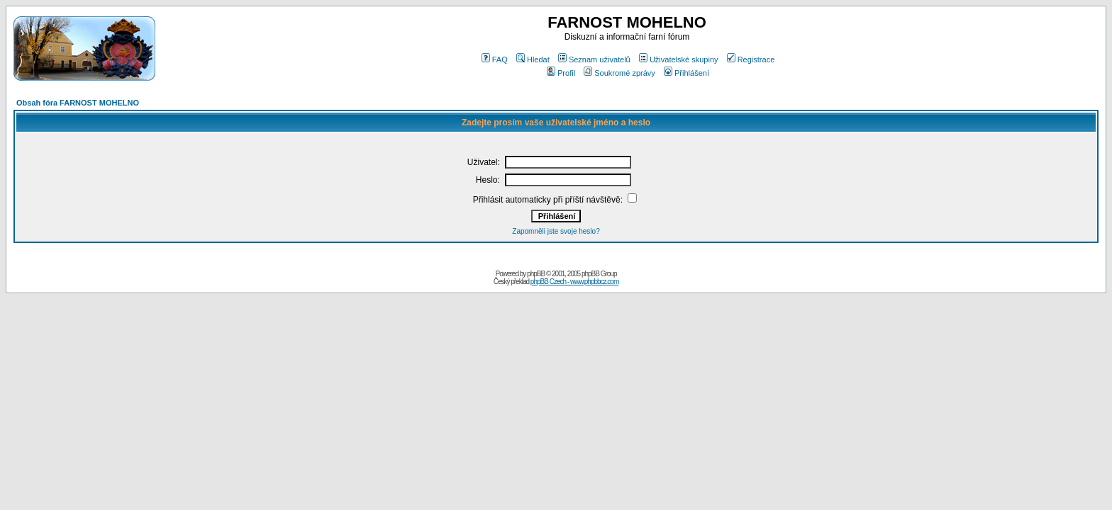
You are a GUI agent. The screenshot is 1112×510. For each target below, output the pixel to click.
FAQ (495, 59)
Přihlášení (686, 73)
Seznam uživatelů (594, 59)
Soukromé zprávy (619, 73)
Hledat (533, 59)
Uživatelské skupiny (678, 59)
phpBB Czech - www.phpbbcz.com (574, 281)
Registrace (751, 59)
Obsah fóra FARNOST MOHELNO (77, 102)
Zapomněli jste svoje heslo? (555, 231)
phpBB (536, 274)
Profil (561, 73)
